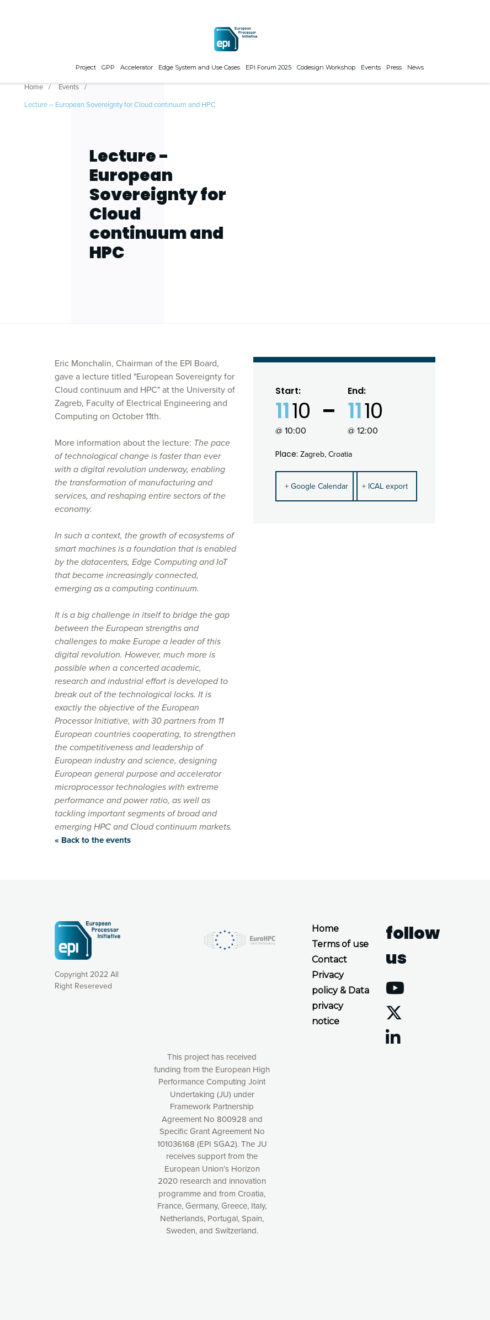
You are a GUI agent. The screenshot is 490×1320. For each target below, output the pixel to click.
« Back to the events (93, 840)
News (415, 66)
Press (394, 66)
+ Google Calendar (316, 486)
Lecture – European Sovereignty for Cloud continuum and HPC (120, 103)
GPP (108, 66)
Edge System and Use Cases (199, 66)
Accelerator (136, 66)
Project (86, 66)
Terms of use (340, 944)
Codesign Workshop (326, 66)
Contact (329, 959)
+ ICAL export (385, 486)
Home (33, 86)
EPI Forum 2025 (268, 66)
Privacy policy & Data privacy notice (340, 998)
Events (371, 66)
